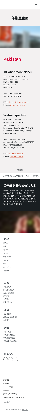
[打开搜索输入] (32, 5)
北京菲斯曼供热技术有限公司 (13, 176)
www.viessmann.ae (17, 105)
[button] (20, 170)
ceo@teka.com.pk (16, 154)
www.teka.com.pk (16, 156)
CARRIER (25, 410)
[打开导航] (36, 4)
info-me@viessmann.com (18, 102)
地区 (27, 176)
